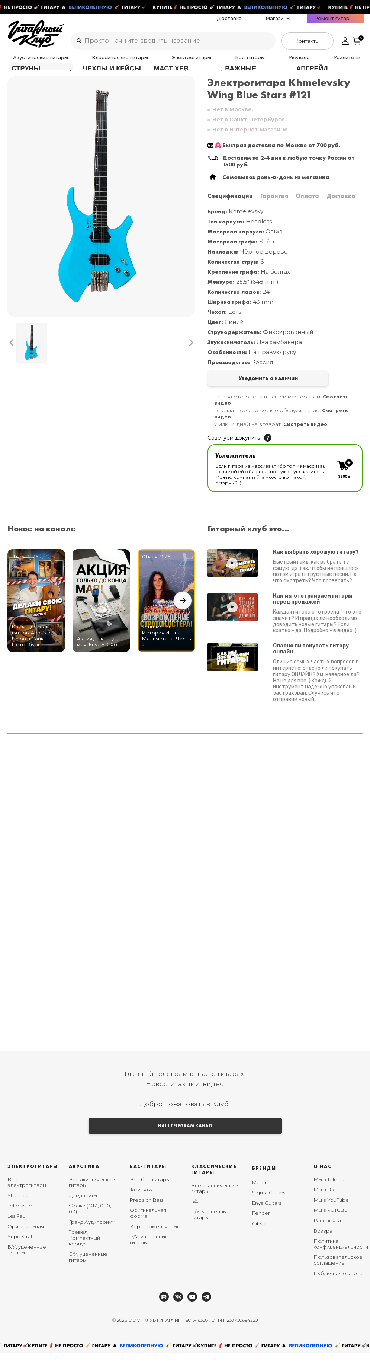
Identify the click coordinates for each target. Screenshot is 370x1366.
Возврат (324, 1244)
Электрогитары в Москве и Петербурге (89, 78)
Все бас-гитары (150, 1193)
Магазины (314, 23)
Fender (261, 1227)
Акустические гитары (32, 62)
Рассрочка (327, 1234)
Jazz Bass (141, 1203)
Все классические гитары (214, 1202)
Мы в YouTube (331, 1214)
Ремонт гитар (347, 23)
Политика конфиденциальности (340, 1258)
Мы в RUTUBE (330, 1224)
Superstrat (20, 1250)
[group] (101, 206)
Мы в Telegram (331, 1193)
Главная (18, 78)
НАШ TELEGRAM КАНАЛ (185, 1138)
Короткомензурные (155, 1240)
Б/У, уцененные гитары (26, 1264)
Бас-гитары (174, 62)
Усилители (230, 62)
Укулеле (203, 62)
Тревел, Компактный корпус (84, 1251)
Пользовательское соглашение (338, 1274)
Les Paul (17, 1230)
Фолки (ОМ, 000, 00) (90, 1222)
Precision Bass (146, 1214)
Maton (260, 1196)
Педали (257, 62)
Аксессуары (285, 62)
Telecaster (19, 1219)
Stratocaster (22, 1209)
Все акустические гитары (92, 1196)
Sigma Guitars (268, 1206)
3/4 (194, 1215)
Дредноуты (83, 1209)
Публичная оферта (338, 1287)
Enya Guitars (266, 1217)
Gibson (260, 1237)
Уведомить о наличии (245, 389)
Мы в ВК (324, 1203)
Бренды (264, 1182)
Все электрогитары (26, 1196)
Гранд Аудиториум (92, 1235)
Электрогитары (137, 62)
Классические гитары (88, 62)
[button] (11, 352)
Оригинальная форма (148, 1227)
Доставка (286, 23)
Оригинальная (25, 1240)
